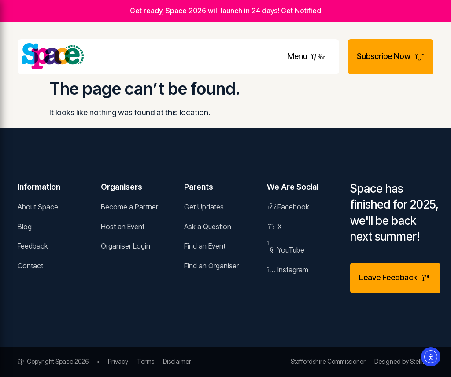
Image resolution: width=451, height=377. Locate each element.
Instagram (287, 269)
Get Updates (204, 206)
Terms (145, 361)
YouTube (285, 249)
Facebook (288, 206)
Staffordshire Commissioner (328, 361)
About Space (38, 206)
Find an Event (205, 246)
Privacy (118, 361)
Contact (30, 265)
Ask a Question (207, 226)
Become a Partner (129, 206)
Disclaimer (177, 361)
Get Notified (301, 10)
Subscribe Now (391, 56)
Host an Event (122, 226)
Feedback (33, 246)
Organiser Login (125, 246)
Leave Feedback (395, 277)
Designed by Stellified (403, 361)
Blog (25, 226)
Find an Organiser (211, 265)
